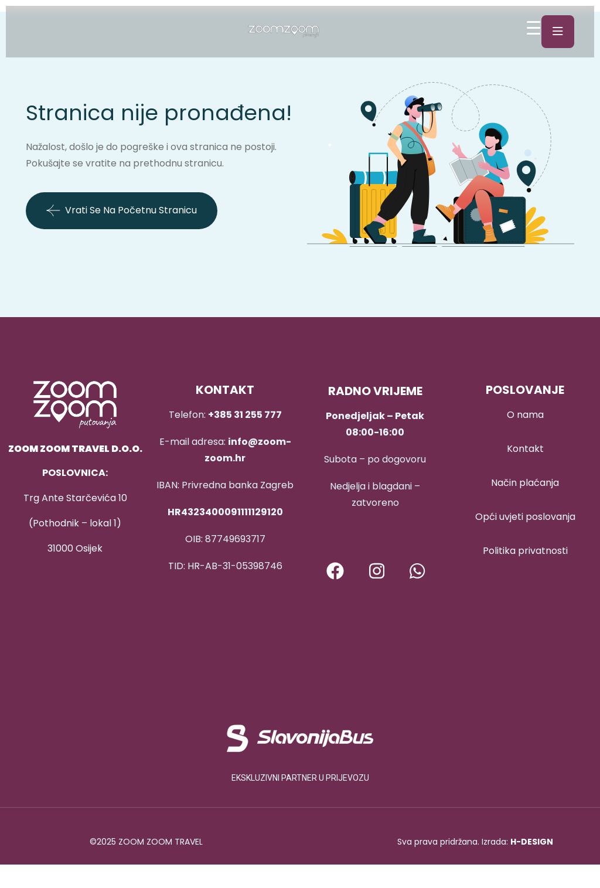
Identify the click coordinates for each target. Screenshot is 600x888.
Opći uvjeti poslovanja (525, 516)
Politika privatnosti (525, 550)
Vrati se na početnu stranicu (121, 210)
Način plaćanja (525, 482)
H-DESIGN (531, 842)
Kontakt (525, 448)
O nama (525, 414)
